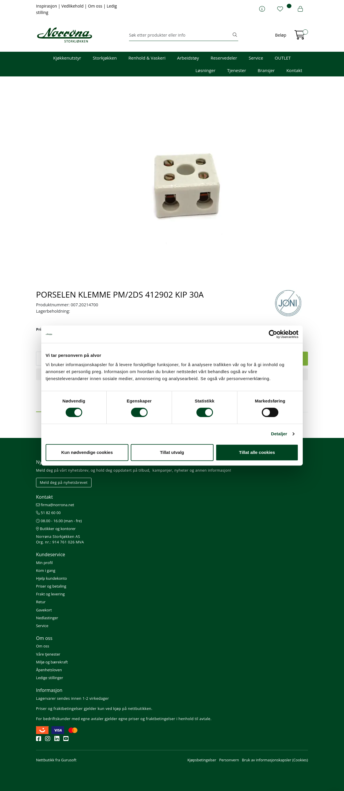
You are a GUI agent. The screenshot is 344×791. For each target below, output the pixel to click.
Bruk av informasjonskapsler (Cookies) (275, 760)
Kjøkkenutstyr (67, 58)
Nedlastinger (47, 617)
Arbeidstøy (188, 58)
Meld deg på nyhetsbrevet (64, 482)
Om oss (95, 6)
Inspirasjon (47, 6)
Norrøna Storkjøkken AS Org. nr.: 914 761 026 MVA (60, 539)
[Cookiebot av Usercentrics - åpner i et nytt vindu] (273, 334)
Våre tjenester (48, 654)
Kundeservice (50, 554)
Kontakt (294, 70)
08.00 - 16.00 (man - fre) (59, 520)
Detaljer (279, 433)
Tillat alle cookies (257, 452)
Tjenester (236, 70)
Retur (41, 601)
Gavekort (44, 610)
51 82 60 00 (48, 512)
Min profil (44, 562)
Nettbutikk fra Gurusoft (56, 760)
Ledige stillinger (49, 677)
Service (256, 58)
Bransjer (266, 70)
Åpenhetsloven (49, 669)
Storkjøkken (105, 58)
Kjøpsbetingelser (201, 760)
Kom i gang (45, 570)
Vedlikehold (73, 6)
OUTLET (283, 58)
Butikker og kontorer (56, 528)
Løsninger (206, 70)
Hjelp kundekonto (51, 578)
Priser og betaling (51, 586)
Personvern (229, 760)
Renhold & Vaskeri (146, 58)
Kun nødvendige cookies (87, 452)
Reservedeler (224, 58)
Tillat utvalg (172, 452)
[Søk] (180, 35)
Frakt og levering (50, 594)
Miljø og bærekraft (52, 662)
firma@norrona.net (55, 504)
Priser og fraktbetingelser (59, 708)
